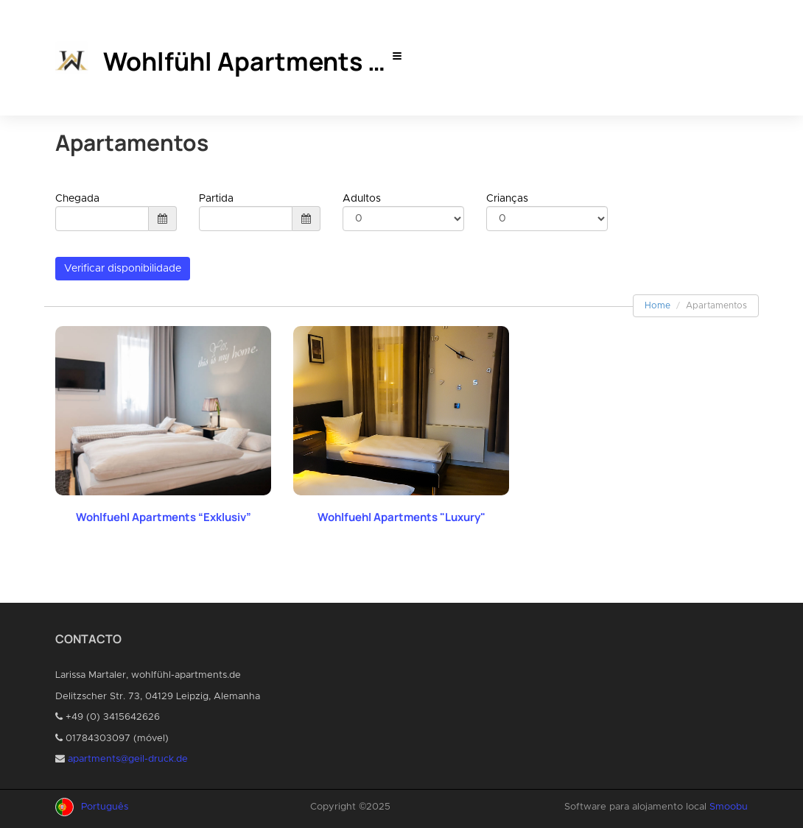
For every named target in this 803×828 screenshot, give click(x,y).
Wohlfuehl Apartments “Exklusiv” (163, 517)
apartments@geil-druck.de (128, 759)
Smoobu (728, 807)
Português (104, 807)
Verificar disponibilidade (122, 268)
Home (657, 305)
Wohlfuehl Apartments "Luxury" (401, 517)
